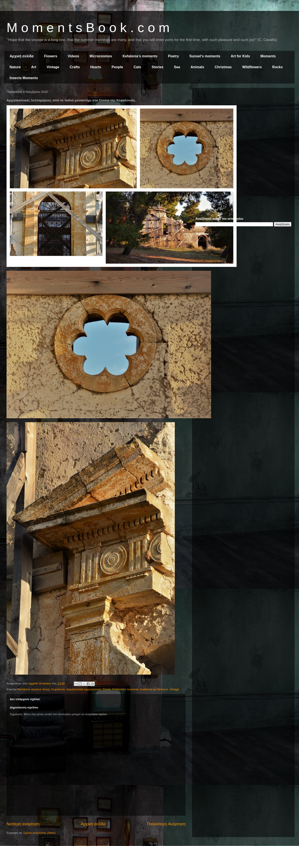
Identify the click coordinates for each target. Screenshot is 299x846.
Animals (197, 67)
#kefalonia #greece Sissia (33, 689)
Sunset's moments (204, 56)
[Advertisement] (243, 121)
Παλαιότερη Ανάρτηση (166, 824)
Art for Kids (240, 56)
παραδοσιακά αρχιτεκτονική (83, 689)
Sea (177, 67)
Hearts (95, 67)
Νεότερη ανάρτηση (23, 824)
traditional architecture (154, 689)
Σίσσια (106, 689)
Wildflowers (252, 67)
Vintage (53, 67)
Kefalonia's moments (139, 56)
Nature (15, 67)
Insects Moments (24, 78)
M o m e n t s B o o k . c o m (88, 27)
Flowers (50, 56)
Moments (268, 56)
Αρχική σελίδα (22, 56)
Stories (157, 67)
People (117, 67)
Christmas (223, 67)
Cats (137, 67)
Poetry (173, 56)
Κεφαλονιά (58, 689)
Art (33, 67)
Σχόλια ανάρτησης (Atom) (39, 832)
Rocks (277, 67)
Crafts (75, 67)
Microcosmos (100, 56)
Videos (73, 56)
